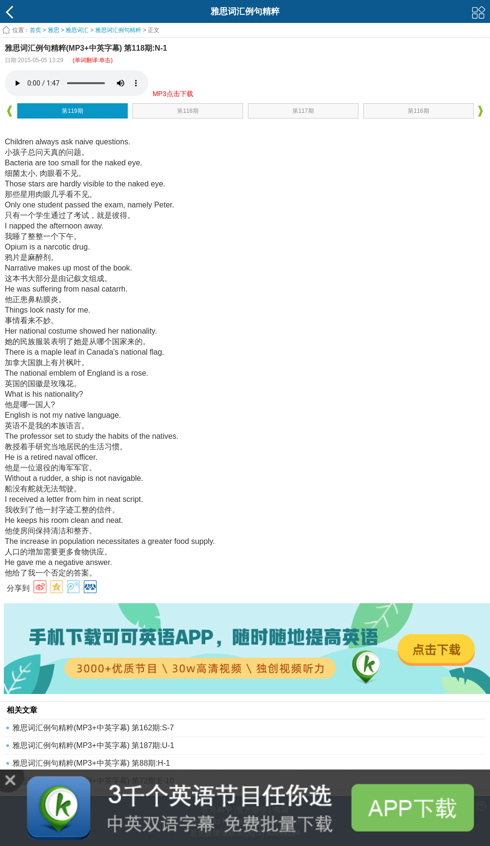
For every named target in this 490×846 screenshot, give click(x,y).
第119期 (72, 111)
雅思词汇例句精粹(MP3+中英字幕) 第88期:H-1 (91, 763)
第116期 (418, 111)
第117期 (302, 111)
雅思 (53, 30)
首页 (35, 30)
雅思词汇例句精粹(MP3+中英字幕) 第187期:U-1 (93, 745)
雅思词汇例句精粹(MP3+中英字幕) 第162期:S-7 (93, 728)
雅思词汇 (77, 30)
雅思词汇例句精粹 (118, 30)
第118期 (187, 111)
